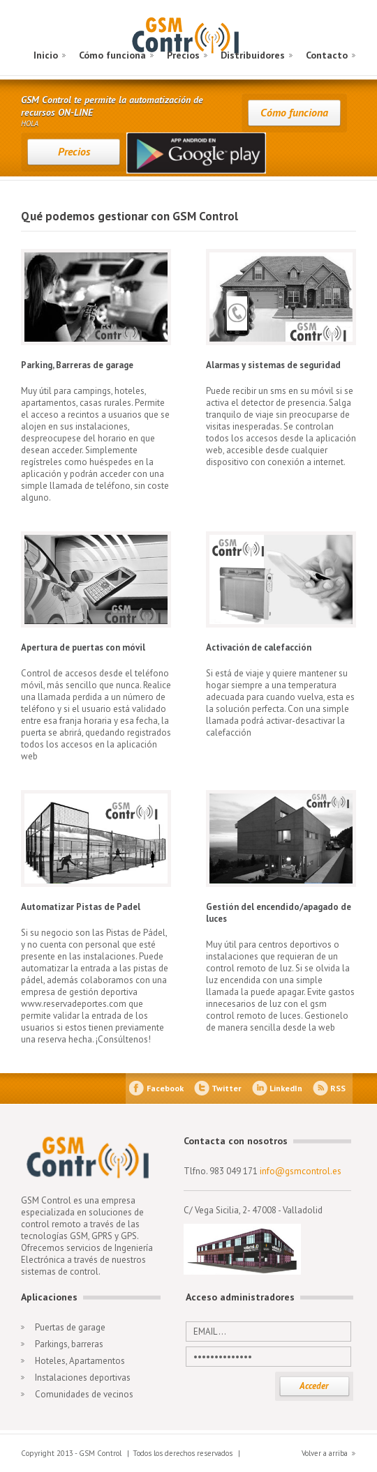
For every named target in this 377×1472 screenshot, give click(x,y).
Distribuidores (253, 55)
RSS (338, 1088)
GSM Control (188, 36)
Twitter (227, 1088)
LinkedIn (285, 1088)
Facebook (165, 1088)
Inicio (46, 55)
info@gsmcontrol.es (300, 1171)
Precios (183, 55)
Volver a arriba (325, 1453)
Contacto (327, 55)
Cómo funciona (112, 55)
